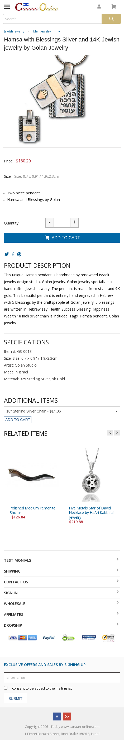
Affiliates (13, 614)
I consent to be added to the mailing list (41, 688)
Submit (15, 698)
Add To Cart (62, 238)
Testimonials (17, 560)
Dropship (13, 625)
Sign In (11, 592)
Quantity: (11, 223)
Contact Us (16, 581)
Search (111, 19)
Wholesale (14, 603)
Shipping (12, 571)
